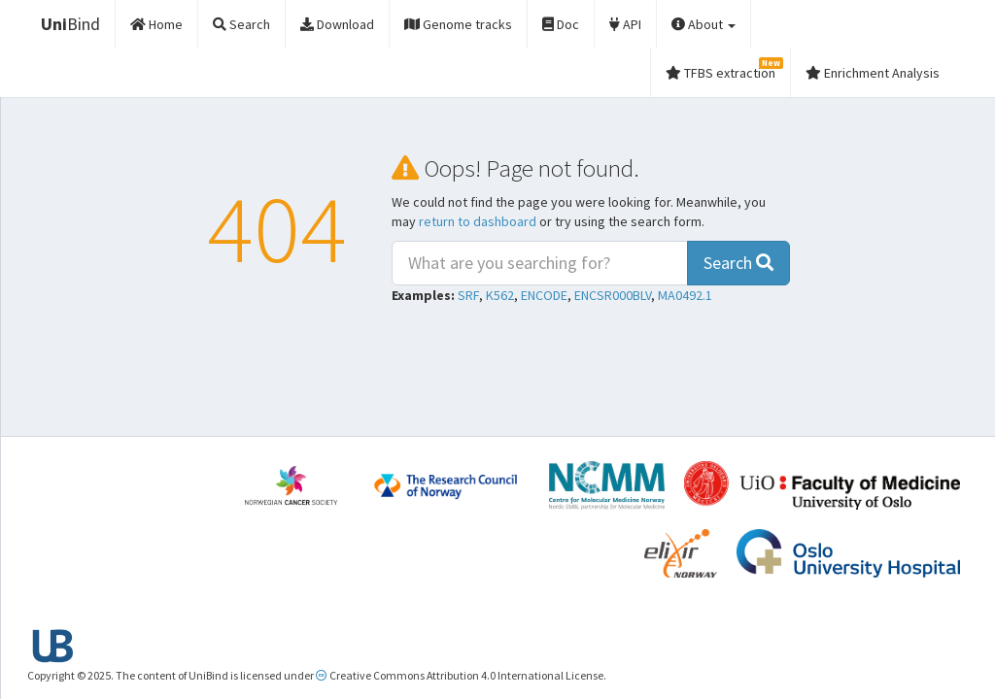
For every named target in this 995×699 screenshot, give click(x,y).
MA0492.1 (685, 295)
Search (738, 262)
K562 (500, 295)
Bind (70, 24)
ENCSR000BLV (612, 295)
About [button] (703, 24)
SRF (468, 295)
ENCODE (544, 295)
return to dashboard (477, 221)
